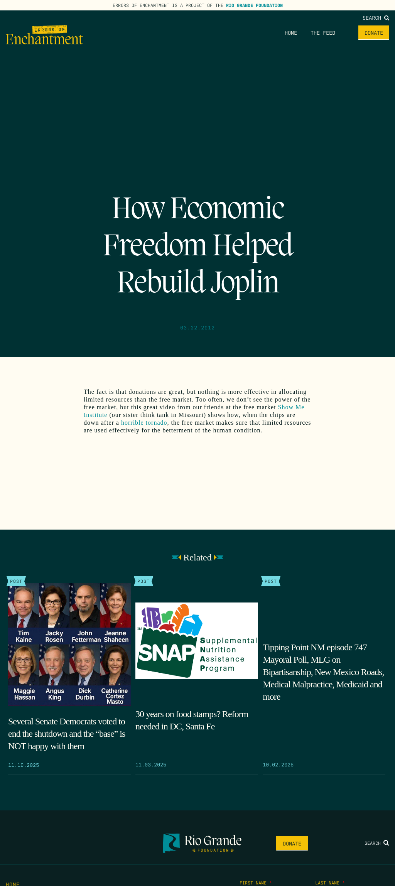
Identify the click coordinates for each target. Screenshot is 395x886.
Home (291, 32)
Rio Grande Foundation (254, 5)
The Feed (323, 32)
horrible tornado (144, 422)
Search (376, 17)
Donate (374, 32)
